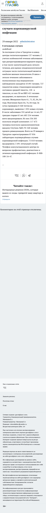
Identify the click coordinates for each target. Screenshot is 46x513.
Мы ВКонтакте (33, 10)
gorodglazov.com (31, 432)
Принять (37, 17)
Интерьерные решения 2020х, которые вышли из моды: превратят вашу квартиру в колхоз (23, 194)
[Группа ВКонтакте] (5, 387)
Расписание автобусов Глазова (13, 10)
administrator (27, 41)
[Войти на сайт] (42, 3)
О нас (5, 405)
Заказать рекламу (9, 396)
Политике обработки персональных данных (12, 22)
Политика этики (8, 401)
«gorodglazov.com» (21, 415)
